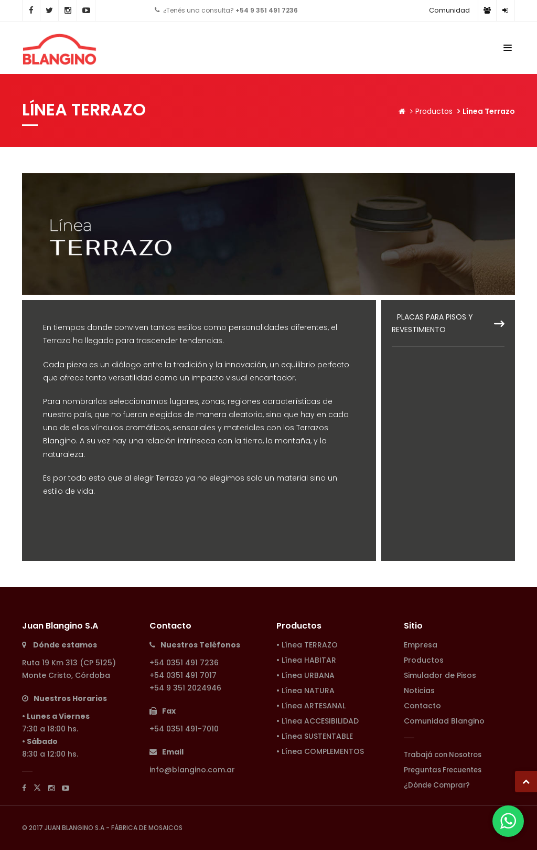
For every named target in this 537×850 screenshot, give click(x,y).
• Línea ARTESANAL (311, 705)
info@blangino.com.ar (192, 769)
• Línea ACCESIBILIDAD (317, 721)
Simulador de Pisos (440, 675)
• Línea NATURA (305, 690)
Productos (434, 111)
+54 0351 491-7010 (184, 729)
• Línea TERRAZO (307, 645)
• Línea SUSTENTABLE (314, 736)
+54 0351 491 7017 (183, 675)
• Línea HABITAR (306, 660)
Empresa (420, 645)
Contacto (422, 705)
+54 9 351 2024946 (185, 688)
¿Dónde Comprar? (437, 785)
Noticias (419, 690)
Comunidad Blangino (444, 721)
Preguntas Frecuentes (442, 770)
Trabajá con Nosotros (442, 755)
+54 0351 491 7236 (184, 662)
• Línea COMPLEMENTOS (320, 751)
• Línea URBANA (305, 675)
